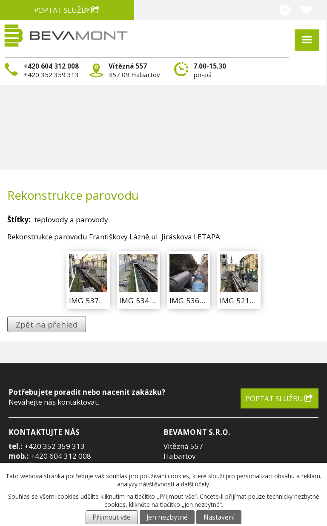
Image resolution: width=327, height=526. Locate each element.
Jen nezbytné (167, 517)
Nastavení (219, 517)
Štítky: (19, 219)
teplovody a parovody (71, 219)
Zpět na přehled (47, 324)
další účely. (195, 484)
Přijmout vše (111, 517)
